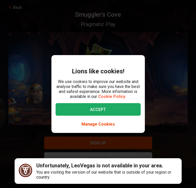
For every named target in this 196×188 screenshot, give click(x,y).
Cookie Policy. (112, 96)
